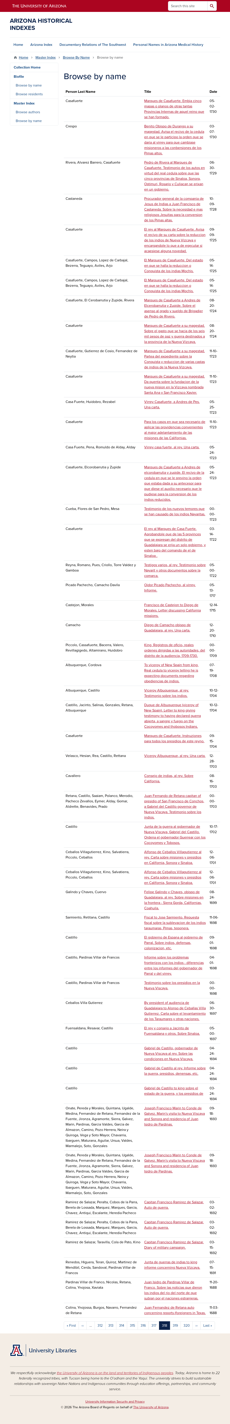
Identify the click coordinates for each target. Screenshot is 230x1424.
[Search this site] (188, 6)
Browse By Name (76, 57)
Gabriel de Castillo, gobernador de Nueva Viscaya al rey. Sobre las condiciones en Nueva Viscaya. (171, 1053)
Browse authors (28, 112)
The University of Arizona (150, 1407)
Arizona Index (41, 44)
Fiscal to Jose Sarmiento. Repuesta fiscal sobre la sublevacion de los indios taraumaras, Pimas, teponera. (175, 922)
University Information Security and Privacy (115, 1402)
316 (143, 1325)
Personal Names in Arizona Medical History (168, 44)
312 (100, 1325)
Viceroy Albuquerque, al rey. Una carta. (175, 756)
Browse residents (29, 94)
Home (18, 44)
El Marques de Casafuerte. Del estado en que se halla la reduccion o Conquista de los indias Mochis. (173, 265)
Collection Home (27, 67)
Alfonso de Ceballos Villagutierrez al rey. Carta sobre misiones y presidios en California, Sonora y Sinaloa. (172, 857)
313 (110, 1325)
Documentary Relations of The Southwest (93, 44)
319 (175, 1325)
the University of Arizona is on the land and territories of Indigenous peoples (115, 1373)
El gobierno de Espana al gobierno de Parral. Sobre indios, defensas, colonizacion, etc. (173, 942)
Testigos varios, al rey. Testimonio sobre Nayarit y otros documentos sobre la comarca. (175, 570)
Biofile (19, 76)
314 (121, 1325)
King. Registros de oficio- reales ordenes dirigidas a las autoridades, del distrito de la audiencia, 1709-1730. (174, 650)
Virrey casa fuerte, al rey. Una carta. (171, 447)
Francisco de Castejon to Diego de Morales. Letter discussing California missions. (172, 610)
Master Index (45, 57)
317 (153, 1325)
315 (132, 1325)
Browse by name (29, 85)
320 (187, 1325)
